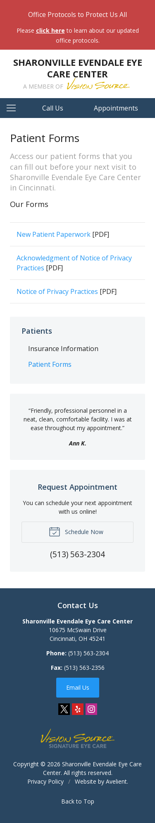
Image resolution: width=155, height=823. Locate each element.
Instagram (91, 709)
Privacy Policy (45, 781)
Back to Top (77, 801)
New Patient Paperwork (54, 234)
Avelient (116, 781)
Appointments (116, 108)
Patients (36, 331)
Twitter (64, 709)
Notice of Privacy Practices (57, 291)
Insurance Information (63, 348)
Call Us (52, 108)
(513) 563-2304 (88, 653)
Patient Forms (50, 364)
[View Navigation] (14, 108)
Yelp (77, 709)
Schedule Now (76, 531)
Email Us (77, 687)
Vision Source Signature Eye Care (78, 738)
